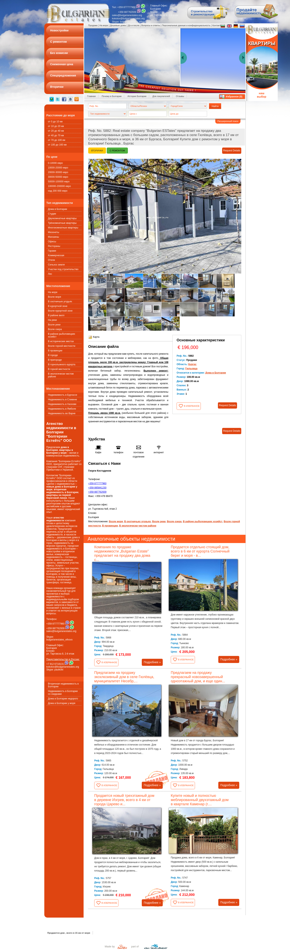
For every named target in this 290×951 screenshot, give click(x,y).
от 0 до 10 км (55, 121)
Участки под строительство (63, 269)
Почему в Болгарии (112, 96)
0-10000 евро (55, 163)
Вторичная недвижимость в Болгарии (63, 685)
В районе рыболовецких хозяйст (61, 335)
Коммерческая (56, 255)
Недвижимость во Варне (62, 413)
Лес (50, 274)
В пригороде (55, 359)
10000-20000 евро (58, 167)
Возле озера (55, 329)
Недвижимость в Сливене (62, 399)
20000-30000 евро (58, 172)
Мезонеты (53, 232)
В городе (53, 355)
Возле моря (54, 296)
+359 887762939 (97, 491)
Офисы (52, 241)
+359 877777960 (97, 483)
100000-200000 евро (59, 186)
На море (52, 292)
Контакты (217, 25)
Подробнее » (152, 662)
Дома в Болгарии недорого (63, 698)
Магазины (53, 236)
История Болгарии (136, 96)
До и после (133, 25)
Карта (93, 337)
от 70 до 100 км (56, 140)
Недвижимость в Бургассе (62, 394)
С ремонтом (117, 150)
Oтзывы (180, 96)
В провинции (55, 350)
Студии (52, 213)
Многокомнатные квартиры (63, 227)
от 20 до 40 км (56, 130)
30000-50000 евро (58, 177)
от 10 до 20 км (56, 126)
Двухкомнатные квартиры (62, 218)
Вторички (97, 150)
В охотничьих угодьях (60, 301)
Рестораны (54, 246)
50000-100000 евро (58, 181)
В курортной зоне (57, 306)
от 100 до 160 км (57, 144)
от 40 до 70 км (56, 135)
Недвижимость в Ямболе (62, 408)
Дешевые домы (118, 25)
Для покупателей (161, 96)
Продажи (92, 25)
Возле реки (54, 324)
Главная (91, 96)
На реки (52, 320)
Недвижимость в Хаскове (62, 404)
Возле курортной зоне (60, 310)
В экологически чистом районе (61, 375)
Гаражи (52, 250)
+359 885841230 (97, 487)
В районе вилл (56, 315)
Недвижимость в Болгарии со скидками (63, 692)
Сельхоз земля (56, 264)
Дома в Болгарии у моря (61, 703)
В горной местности (59, 369)
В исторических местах (61, 341)
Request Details (231, 150)
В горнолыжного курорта (61, 364)
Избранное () (234, 96)
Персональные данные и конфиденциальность (186, 25)
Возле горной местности (61, 346)
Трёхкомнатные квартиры (62, 223)
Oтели (51, 260)
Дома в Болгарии (57, 209)
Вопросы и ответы (150, 25)
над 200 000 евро (57, 190)
